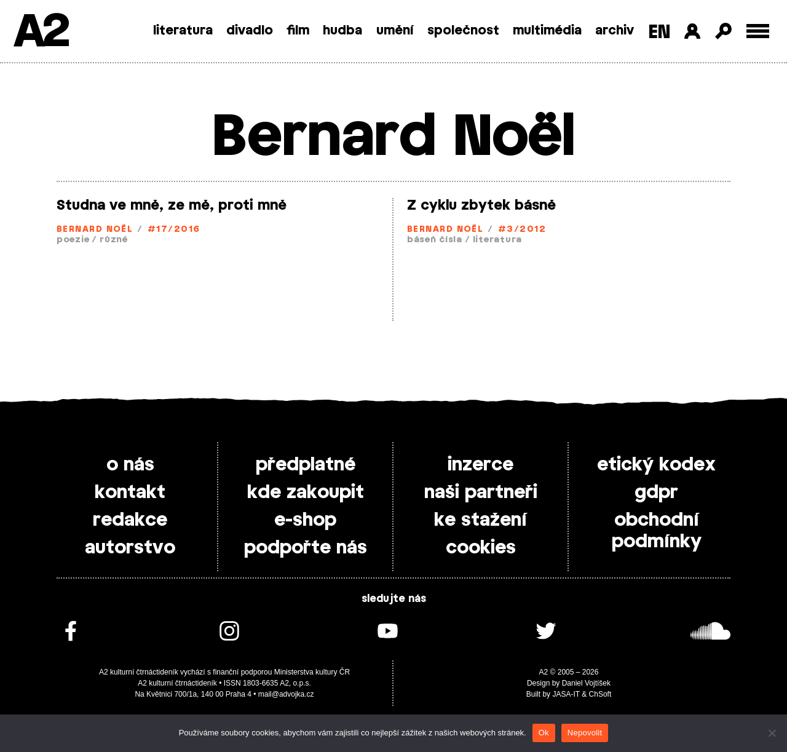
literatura (183, 31)
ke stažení (480, 520)
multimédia (547, 31)
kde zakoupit (305, 492)
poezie (73, 240)
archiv (614, 31)
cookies (481, 548)
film (298, 31)
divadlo (249, 31)
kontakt (130, 492)
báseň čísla (434, 240)
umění (395, 31)
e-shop (305, 520)
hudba (342, 31)
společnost (463, 31)
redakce (130, 520)
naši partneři (480, 492)
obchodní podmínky (657, 531)
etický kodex (656, 465)
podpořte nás (305, 548)
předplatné (305, 465)
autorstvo (130, 548)
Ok (544, 732)
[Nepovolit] (771, 733)
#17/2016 (174, 229)
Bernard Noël (95, 229)
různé (114, 240)
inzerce (480, 465)
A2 (40, 32)
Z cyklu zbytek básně (481, 205)
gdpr (656, 492)
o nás (130, 465)
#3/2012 (522, 229)
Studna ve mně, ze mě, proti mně (172, 205)
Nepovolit (585, 732)
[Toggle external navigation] (757, 31)
